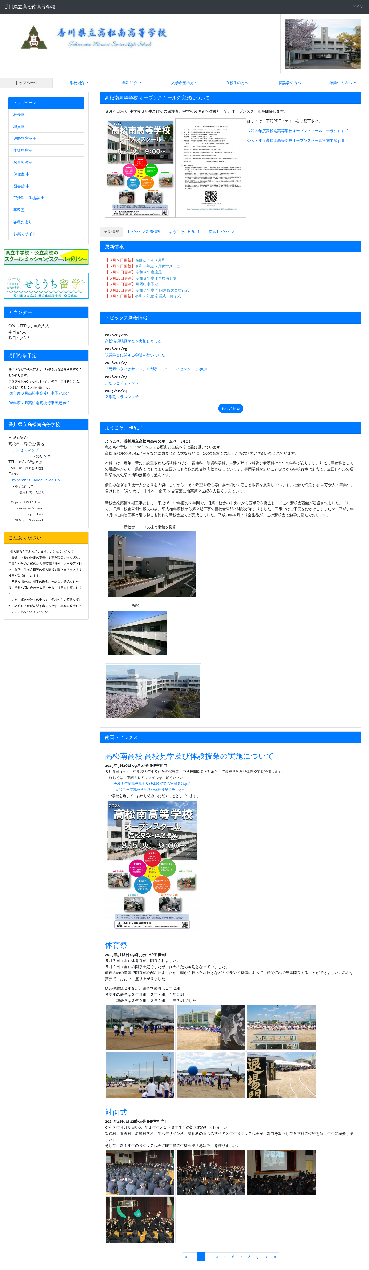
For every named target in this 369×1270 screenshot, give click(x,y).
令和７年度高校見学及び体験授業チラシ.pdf (149, 790)
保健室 (21, 174)
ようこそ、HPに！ (185, 231)
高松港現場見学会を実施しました (133, 341)
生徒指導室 (22, 150)
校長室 (19, 114)
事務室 (19, 210)
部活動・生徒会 (28, 198)
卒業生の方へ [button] (341, 83)
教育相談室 (22, 162)
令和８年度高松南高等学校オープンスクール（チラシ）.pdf (297, 131)
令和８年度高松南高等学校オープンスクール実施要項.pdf (295, 140)
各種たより (22, 222)
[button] (291, 44)
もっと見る (230, 408)
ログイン (355, 6)
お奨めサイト (24, 234)
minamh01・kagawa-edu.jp (36, 480)
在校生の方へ (237, 83)
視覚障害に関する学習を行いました (135, 355)
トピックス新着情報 (144, 231)
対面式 (116, 1112)
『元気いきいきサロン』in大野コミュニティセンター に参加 (156, 369)
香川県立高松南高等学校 (30, 7)
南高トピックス (222, 231)
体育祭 (116, 945)
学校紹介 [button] (78, 83)
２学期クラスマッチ (122, 397)
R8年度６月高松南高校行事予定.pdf (38, 393)
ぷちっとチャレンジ (122, 383)
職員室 (19, 126)
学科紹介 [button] (130, 83)
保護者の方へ (290, 83)
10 (266, 1256)
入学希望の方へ (184, 83)
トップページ (26, 83)
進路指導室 (24, 138)
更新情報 (111, 231)
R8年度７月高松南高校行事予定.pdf (38, 403)
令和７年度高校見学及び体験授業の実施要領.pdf (152, 784)
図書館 (21, 186)
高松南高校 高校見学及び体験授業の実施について (189, 756)
